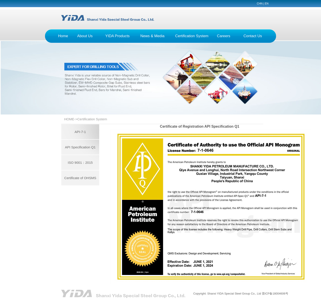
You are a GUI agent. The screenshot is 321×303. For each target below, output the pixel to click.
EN (267, 3)
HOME (69, 119)
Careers (223, 36)
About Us (85, 36)
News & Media (152, 36)
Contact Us (252, 36)
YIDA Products (117, 36)
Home (63, 36)
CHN (260, 3)
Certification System (191, 36)
